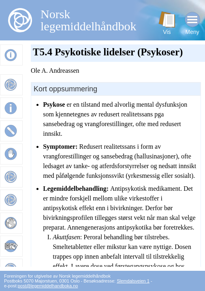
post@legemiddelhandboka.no (48, 285)
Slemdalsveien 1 (133, 280)
